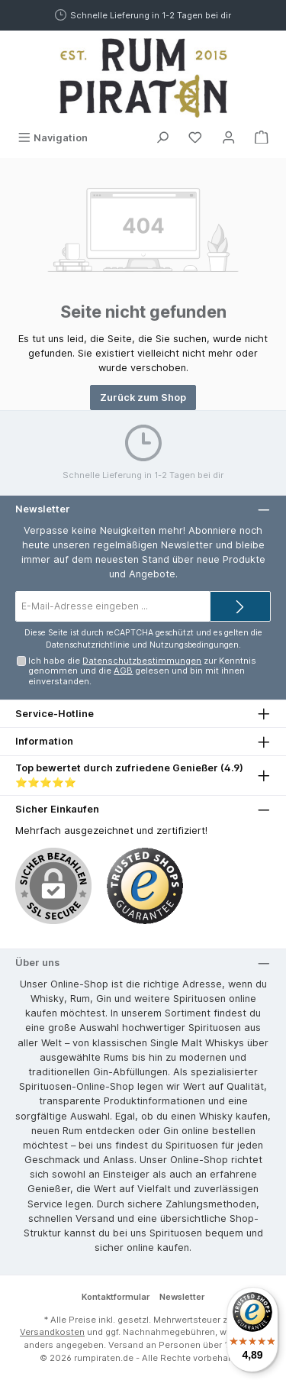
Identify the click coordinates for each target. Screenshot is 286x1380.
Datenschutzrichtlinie (88, 645)
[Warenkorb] (261, 137)
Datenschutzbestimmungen (141, 660)
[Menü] (53, 137)
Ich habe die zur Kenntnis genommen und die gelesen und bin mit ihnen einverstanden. (142, 671)
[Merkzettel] (195, 137)
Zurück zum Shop (143, 397)
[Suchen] (162, 137)
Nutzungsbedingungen (194, 645)
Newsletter (181, 1296)
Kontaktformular (115, 1296)
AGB (123, 670)
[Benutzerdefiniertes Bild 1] (145, 886)
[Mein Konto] (229, 137)
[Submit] (240, 606)
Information (44, 741)
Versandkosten (52, 1332)
